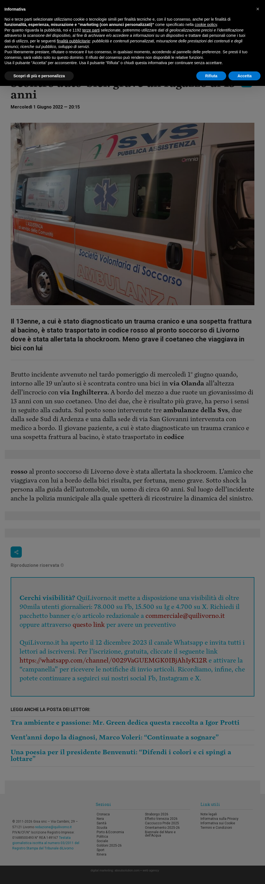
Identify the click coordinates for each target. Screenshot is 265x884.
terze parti (91, 30)
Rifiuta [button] (211, 76)
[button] (257, 8)
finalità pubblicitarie (73, 41)
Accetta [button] (244, 76)
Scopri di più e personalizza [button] (39, 76)
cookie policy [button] (206, 24)
